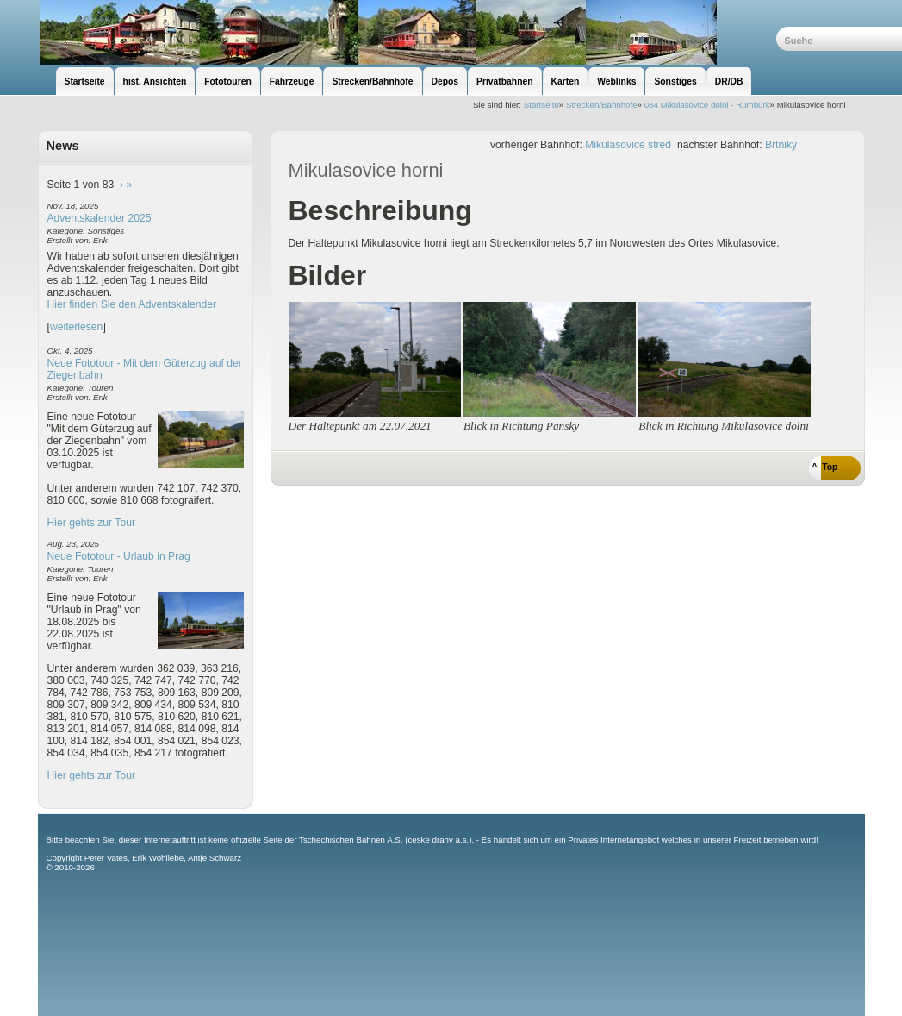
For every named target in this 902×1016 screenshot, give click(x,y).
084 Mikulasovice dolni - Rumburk (707, 105)
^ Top (825, 467)
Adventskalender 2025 (99, 218)
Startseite (541, 105)
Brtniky (781, 145)
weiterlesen (76, 327)
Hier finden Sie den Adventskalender (132, 304)
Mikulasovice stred (628, 145)
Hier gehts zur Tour (91, 523)
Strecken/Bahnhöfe (602, 105)
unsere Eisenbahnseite (407, 32)
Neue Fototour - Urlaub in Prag (118, 556)
